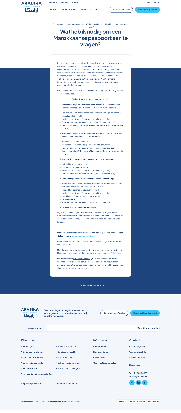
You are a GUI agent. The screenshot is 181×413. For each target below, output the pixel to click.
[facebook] (132, 382)
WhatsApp (116, 253)
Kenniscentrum (58, 24)
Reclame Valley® (74, 401)
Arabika (29, 401)
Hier (86, 186)
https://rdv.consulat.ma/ (83, 236)
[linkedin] (138, 382)
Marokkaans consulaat (75, 24)
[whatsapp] (145, 382)
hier (62, 93)
